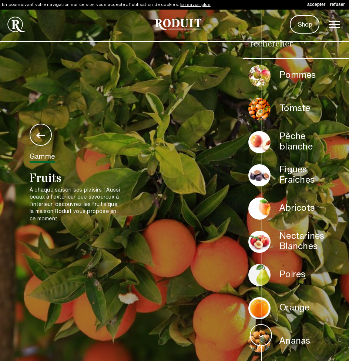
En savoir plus (195, 5)
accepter (316, 4)
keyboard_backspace (41, 135)
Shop (305, 25)
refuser (337, 4)
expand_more (260, 335)
